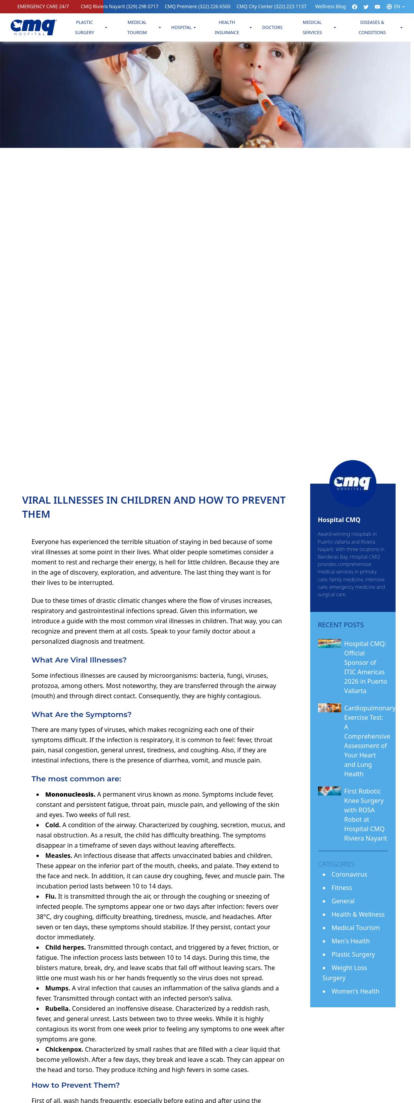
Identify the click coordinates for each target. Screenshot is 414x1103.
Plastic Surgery (84, 27)
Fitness (342, 887)
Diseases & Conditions (372, 27)
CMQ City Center (271, 6)
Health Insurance (227, 27)
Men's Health (351, 941)
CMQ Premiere (198, 6)
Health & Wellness (358, 914)
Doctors (272, 27)
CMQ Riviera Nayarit (119, 6)
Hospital (181, 27)
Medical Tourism (137, 27)
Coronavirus (349, 874)
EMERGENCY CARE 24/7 (43, 6)
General (343, 901)
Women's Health (356, 991)
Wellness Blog (330, 6)
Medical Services (312, 27)
